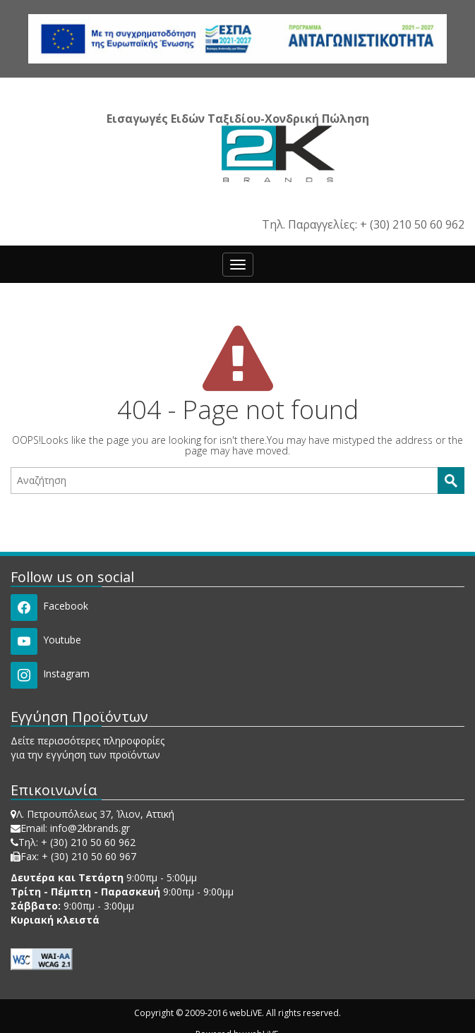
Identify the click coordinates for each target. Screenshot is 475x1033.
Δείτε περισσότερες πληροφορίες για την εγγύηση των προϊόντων (87, 747)
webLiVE (245, 1013)
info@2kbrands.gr (90, 828)
